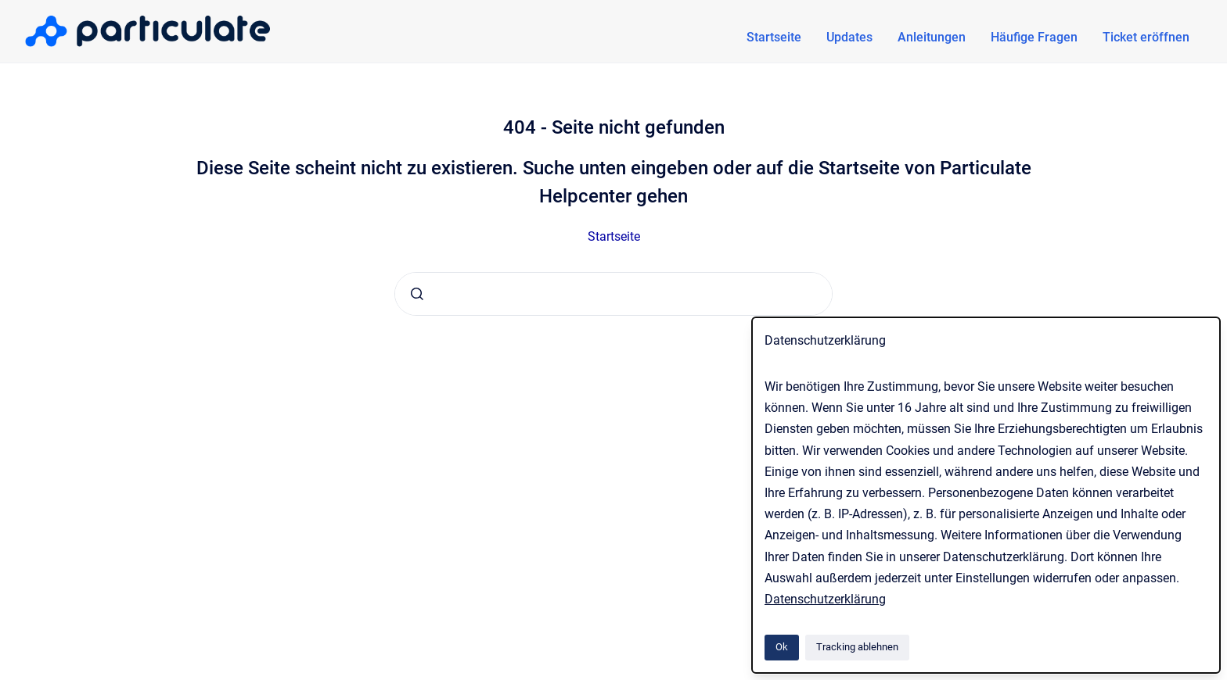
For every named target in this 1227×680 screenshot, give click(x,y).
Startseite (774, 37)
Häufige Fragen (1034, 37)
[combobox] (613, 294)
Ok (781, 647)
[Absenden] (417, 293)
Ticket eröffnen (1146, 37)
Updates (849, 37)
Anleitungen (932, 37)
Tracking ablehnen (857, 647)
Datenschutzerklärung (825, 599)
